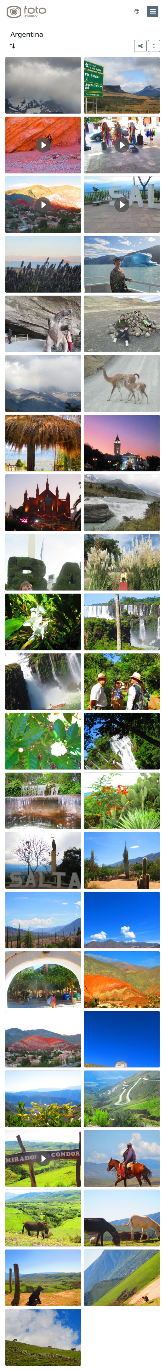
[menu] (152, 11)
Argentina (26, 34)
